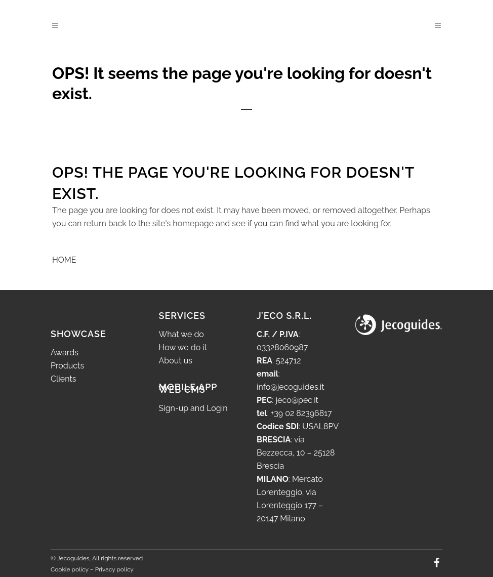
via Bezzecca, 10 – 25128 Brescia (296, 453)
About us (175, 360)
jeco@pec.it (296, 400)
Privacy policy (114, 569)
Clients (63, 379)
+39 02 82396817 (301, 413)
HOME (64, 260)
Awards (64, 352)
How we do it (183, 347)
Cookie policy (70, 569)
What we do (181, 334)
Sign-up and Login (193, 408)
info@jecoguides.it (290, 387)
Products (67, 365)
